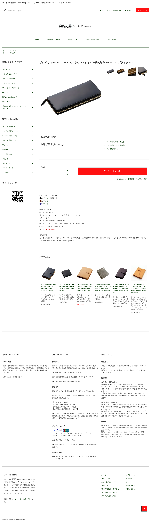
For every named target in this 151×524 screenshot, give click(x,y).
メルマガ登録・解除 (92, 39)
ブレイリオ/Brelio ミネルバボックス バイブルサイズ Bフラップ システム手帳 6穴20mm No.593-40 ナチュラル (139, 289)
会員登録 (118, 10)
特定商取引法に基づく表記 (137, 179)
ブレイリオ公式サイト (23, 499)
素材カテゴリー (53, 39)
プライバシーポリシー (109, 492)
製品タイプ (73, 39)
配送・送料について (108, 482)
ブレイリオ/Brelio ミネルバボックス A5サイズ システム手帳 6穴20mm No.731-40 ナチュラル (84, 287)
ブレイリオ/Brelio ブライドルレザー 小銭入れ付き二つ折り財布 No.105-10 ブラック (66, 287)
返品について (121, 179)
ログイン (130, 10)
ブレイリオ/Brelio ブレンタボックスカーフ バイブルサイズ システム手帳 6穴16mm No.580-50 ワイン (121, 289)
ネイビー (46, 204)
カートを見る (130, 485)
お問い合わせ (111, 39)
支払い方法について (108, 478)
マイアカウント (131, 475)
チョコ (45, 201)
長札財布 (12, 53)
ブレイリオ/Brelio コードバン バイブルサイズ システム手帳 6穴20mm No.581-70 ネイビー (48, 287)
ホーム (37, 39)
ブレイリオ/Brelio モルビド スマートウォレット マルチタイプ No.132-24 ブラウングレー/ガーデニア (103, 287)
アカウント (106, 10)
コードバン (13, 51)
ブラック (46, 198)
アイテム (142, 10)
